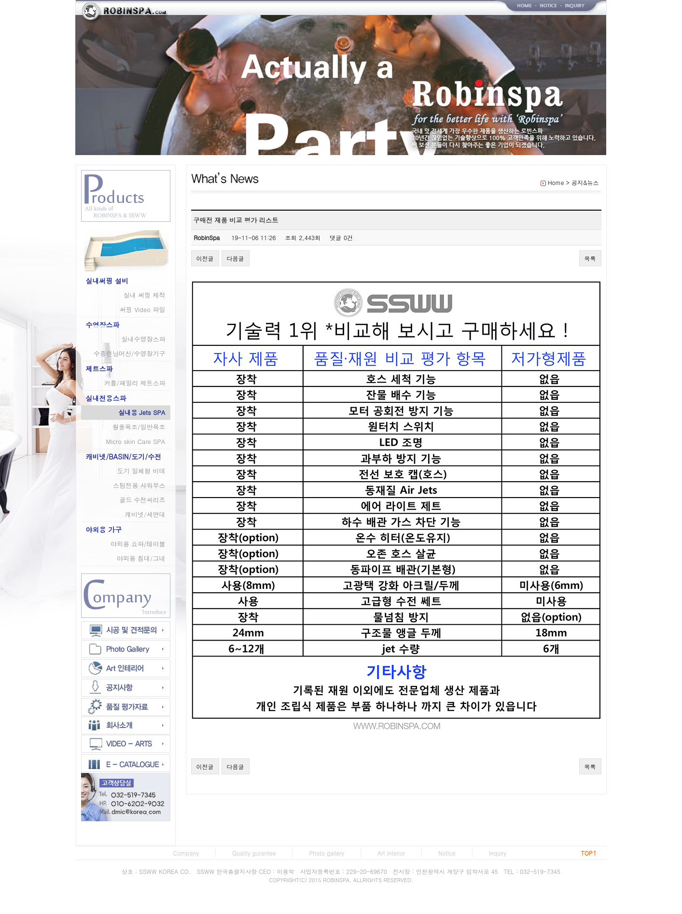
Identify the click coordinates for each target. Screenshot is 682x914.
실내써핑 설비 (107, 281)
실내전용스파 (106, 398)
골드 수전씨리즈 (142, 499)
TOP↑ (589, 853)
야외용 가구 (104, 529)
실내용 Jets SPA (141, 412)
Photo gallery (326, 853)
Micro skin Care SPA (135, 441)
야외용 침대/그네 (141, 558)
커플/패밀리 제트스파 (135, 382)
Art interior (391, 853)
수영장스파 (103, 324)
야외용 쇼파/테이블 (138, 543)
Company (186, 853)
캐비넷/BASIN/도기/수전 (124, 456)
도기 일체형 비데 (141, 470)
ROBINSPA (336, 880)
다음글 (235, 258)
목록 (590, 258)
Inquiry (497, 853)
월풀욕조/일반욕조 (138, 426)
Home (556, 182)
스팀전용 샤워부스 (139, 485)
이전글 (205, 258)
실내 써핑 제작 (145, 295)
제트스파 (99, 368)
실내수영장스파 (144, 338)
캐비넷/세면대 (145, 514)
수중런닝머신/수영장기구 (129, 353)
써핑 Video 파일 (142, 309)
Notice (446, 853)
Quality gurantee (254, 853)
